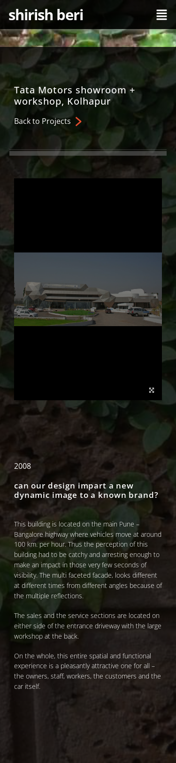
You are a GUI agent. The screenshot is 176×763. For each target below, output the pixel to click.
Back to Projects (42, 121)
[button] (162, 14)
